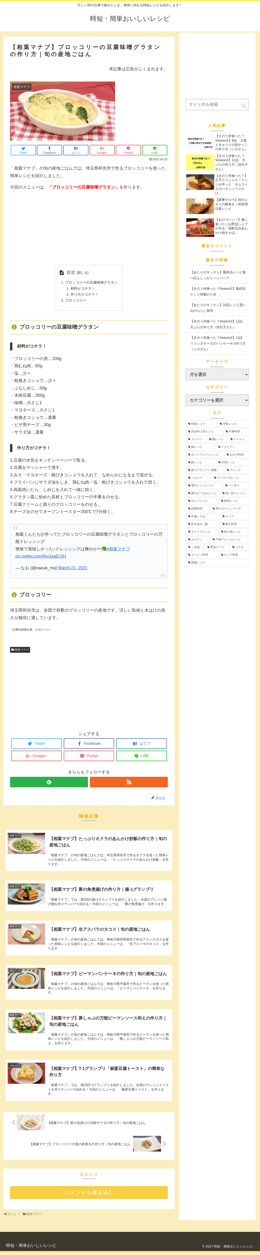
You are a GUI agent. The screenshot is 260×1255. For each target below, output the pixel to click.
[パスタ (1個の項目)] (239, 547)
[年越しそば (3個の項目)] (203, 516)
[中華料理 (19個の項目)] (236, 431)
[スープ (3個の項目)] (234, 516)
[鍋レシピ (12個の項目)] (200, 447)
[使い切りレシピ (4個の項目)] (234, 493)
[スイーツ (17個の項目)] (196, 439)
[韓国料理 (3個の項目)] (198, 508)
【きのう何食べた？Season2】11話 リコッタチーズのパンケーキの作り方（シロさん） (218, 343)
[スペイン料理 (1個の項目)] (202, 555)
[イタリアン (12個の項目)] (232, 447)
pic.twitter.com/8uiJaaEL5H (40, 558)
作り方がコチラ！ (84, 296)
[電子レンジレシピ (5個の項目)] (204, 485)
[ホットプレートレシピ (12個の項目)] (205, 454)
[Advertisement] (89, 228)
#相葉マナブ (118, 551)
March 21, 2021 (72, 570)
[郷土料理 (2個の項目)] (234, 524)
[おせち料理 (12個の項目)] (236, 454)
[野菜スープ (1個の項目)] (217, 547)
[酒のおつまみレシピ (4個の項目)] (203, 493)
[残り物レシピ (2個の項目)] (233, 531)
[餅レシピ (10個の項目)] (200, 462)
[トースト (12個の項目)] (238, 439)
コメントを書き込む (89, 1195)
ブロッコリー (74, 302)
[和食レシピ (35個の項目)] (201, 424)
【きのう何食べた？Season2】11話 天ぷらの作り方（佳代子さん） (218, 324)
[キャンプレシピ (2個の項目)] (202, 531)
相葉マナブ (22, 652)
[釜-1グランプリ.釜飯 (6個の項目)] (205, 470)
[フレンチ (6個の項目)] (236, 470)
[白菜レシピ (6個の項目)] (232, 462)
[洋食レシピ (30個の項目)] (233, 424)
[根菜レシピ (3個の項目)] (233, 501)
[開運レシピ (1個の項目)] (217, 562)
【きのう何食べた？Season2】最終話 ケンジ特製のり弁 (219, 291)
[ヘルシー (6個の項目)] (198, 477)
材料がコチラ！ (82, 289)
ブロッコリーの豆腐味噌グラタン (91, 283)
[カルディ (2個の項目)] (198, 539)
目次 (69, 272)
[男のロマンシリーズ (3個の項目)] (229, 508)
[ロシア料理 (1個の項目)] (233, 555)
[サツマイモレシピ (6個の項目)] (230, 477)
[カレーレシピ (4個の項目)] (202, 501)
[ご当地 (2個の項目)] (195, 547)
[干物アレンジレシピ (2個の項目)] (229, 539)
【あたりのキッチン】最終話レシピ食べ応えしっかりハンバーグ (218, 275)
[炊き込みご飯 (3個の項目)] (203, 524)
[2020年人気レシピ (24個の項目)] (204, 431)
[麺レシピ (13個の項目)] (217, 439)
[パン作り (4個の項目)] (235, 485)
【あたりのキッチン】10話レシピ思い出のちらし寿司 (218, 308)
